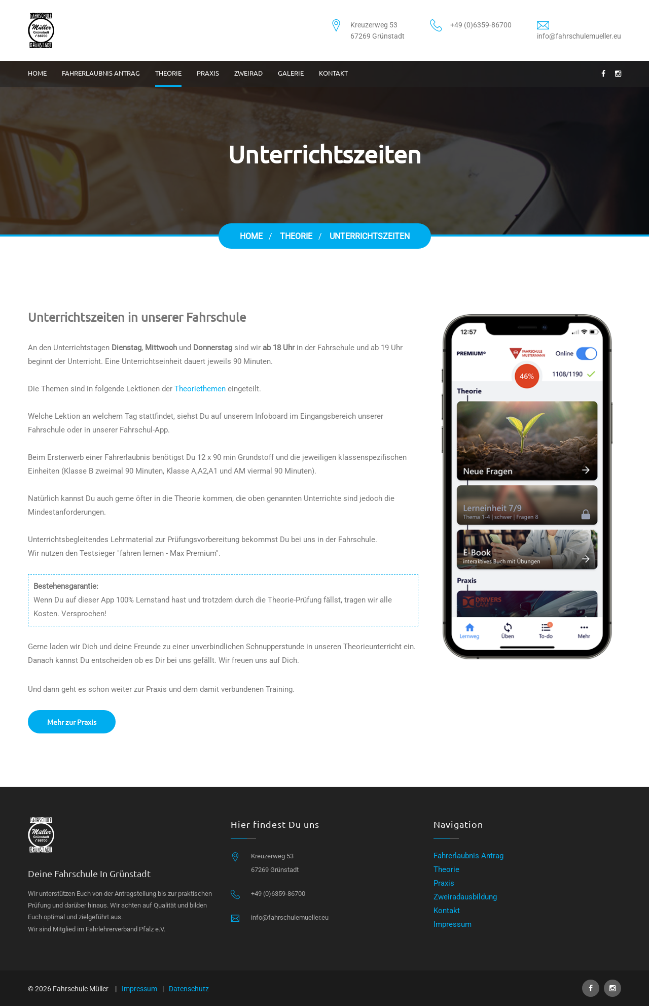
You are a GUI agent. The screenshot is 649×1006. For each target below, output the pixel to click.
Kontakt (333, 73)
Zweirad (248, 73)
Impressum (453, 924)
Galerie (291, 73)
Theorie (168, 73)
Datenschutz (189, 989)
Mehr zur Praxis (71, 721)
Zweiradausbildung (465, 896)
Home (37, 73)
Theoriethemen (200, 388)
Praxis (208, 73)
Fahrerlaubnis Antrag (101, 73)
